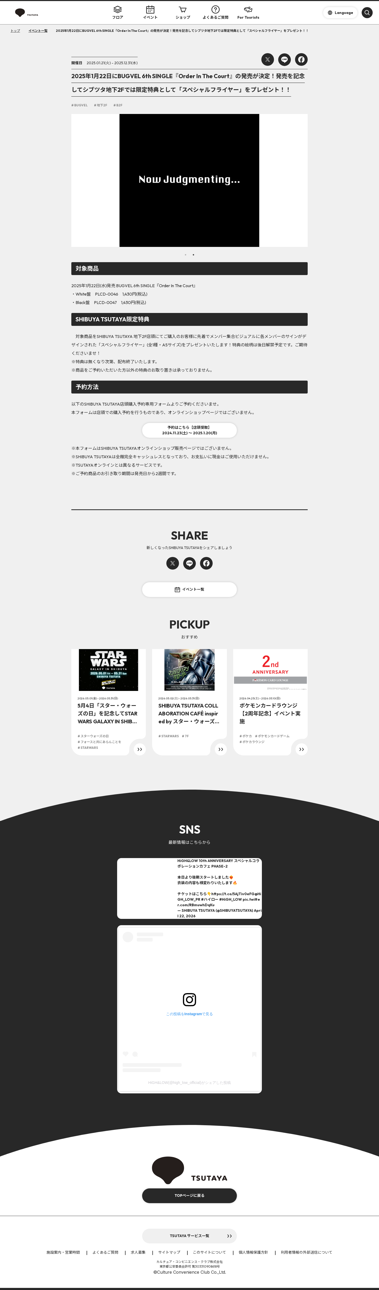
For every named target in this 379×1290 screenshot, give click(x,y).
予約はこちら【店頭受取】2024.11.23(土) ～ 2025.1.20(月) (189, 430)
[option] (189, 180)
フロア (117, 12)
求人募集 (138, 1252)
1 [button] (185, 254)
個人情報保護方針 (253, 1252)
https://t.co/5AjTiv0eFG (233, 893)
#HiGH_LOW (230, 899)
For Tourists (248, 12)
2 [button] (193, 254)
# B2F (117, 105)
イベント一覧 (189, 589)
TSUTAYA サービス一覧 (189, 1235)
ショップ (183, 12)
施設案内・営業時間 (63, 1252)
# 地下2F (100, 105)
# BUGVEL (79, 105)
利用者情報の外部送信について (306, 1252)
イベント (150, 12)
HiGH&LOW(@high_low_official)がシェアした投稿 (189, 1082)
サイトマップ (169, 1252)
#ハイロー (209, 899)
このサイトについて (209, 1252)
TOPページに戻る (189, 1195)
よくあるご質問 (215, 12)
